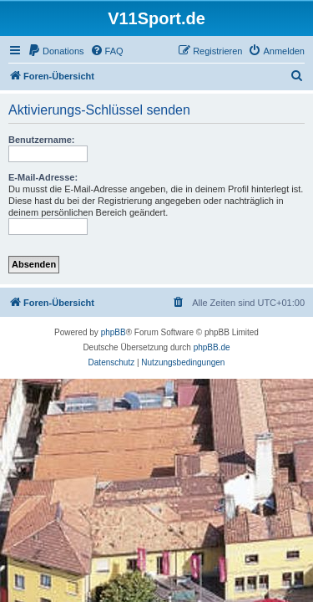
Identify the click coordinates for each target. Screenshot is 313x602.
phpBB (113, 332)
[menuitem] (56, 51)
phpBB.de (212, 347)
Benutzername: (41, 140)
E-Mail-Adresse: (43, 177)
